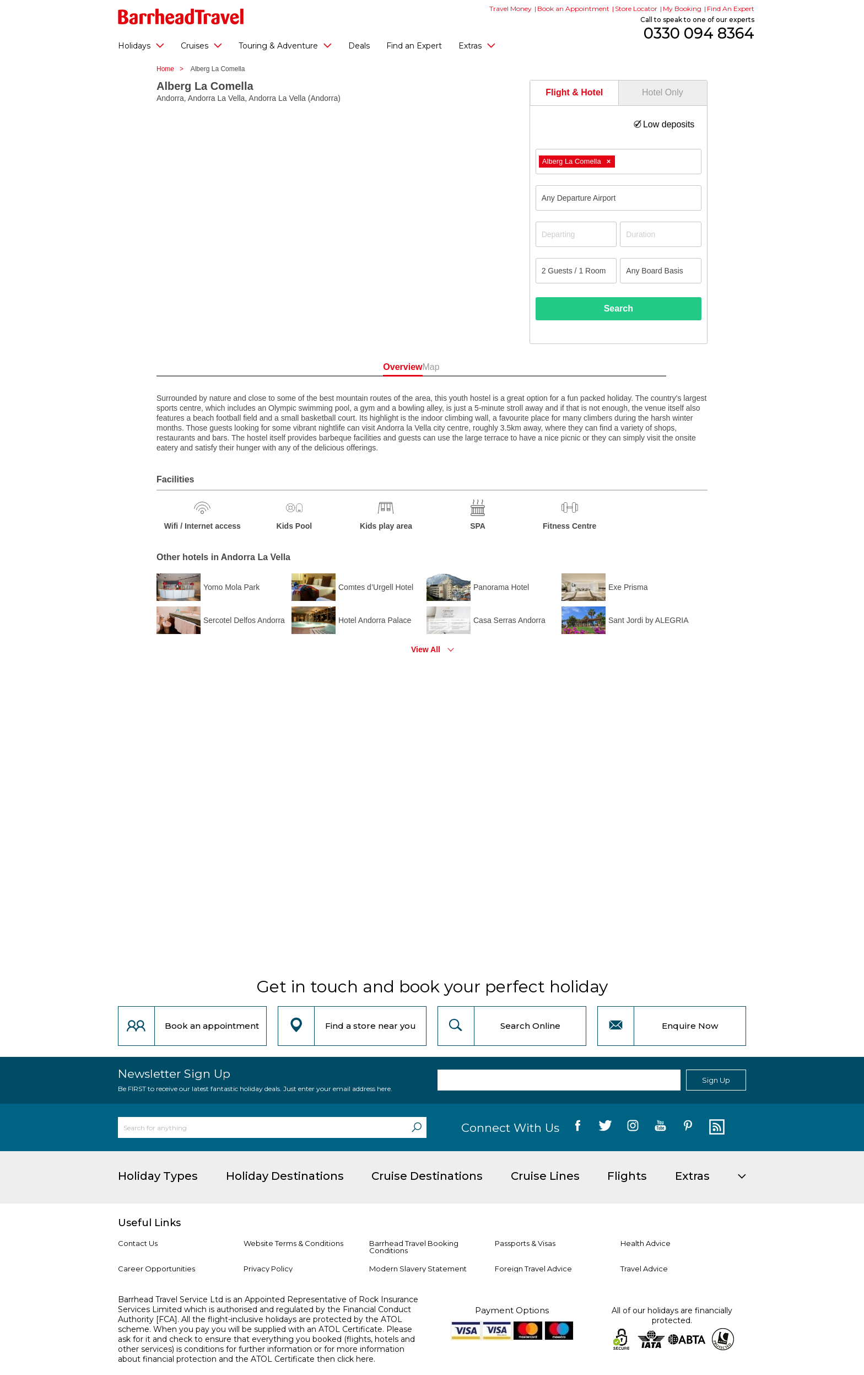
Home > (172, 69)
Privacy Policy (268, 1268)
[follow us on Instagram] (632, 1127)
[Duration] (660, 234)
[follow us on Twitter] (605, 1127)
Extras (476, 45)
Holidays (141, 45)
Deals (359, 46)
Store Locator (636, 8)
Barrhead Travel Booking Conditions (413, 1247)
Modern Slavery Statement (418, 1268)
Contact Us (138, 1243)
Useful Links (149, 1223)
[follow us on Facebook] (577, 1127)
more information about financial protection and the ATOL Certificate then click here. (261, 1354)
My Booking (682, 8)
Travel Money (510, 8)
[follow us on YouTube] (660, 1127)
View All (425, 649)
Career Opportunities (156, 1268)
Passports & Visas (525, 1243)
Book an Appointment (573, 8)
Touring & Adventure (285, 45)
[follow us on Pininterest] (688, 1127)
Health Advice (645, 1243)
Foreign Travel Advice (533, 1268)
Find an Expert (414, 46)
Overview (382, 367)
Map (481, 367)
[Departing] (576, 234)
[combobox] (618, 161)
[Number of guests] (576, 270)
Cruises (201, 45)
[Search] (416, 1127)
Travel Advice (644, 1268)
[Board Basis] (660, 270)
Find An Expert (730, 8)
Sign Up (716, 1080)
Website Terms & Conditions (293, 1243)
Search (618, 308)
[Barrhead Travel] (181, 16)
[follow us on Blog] (715, 1127)
